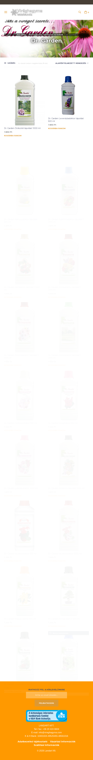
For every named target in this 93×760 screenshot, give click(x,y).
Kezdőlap (21, 35)
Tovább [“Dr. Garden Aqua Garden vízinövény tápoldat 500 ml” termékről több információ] (52, 668)
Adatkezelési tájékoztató (32, 741)
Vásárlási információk (62, 741)
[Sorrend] (70, 63)
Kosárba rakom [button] (12, 136)
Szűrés (11, 63)
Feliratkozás (46, 703)
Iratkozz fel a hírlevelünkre (46, 689)
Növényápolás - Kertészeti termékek (46, 35)
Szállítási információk (46, 745)
